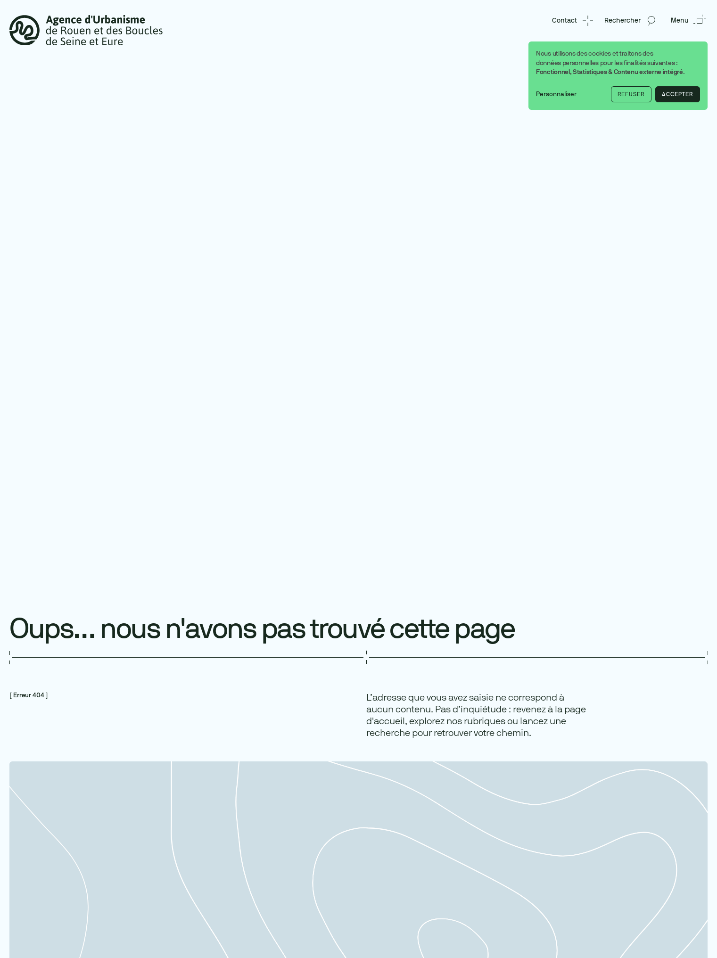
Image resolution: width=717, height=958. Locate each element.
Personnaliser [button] (556, 94)
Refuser (631, 94)
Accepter (677, 94)
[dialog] (618, 75)
